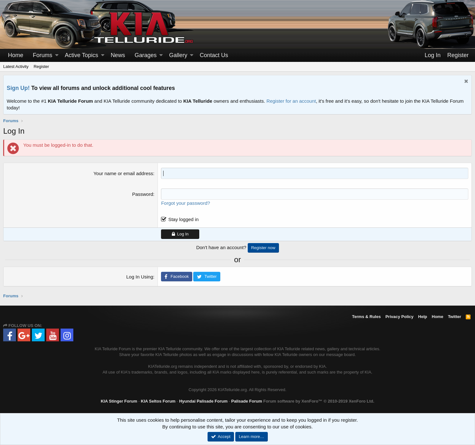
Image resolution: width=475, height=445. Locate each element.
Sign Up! (18, 88)
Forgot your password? (185, 203)
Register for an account (291, 101)
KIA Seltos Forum (158, 401)
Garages (146, 55)
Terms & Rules (366, 316)
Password (142, 194)
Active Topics (81, 55)
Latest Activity (15, 66)
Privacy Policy (399, 316)
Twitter (454, 316)
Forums (42, 55)
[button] (57, 55)
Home (15, 55)
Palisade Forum (246, 401)
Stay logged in (183, 219)
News (118, 55)
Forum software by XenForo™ (318, 401)
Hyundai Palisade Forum (203, 401)
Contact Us (214, 55)
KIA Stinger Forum (119, 401)
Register (41, 66)
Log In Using (139, 276)
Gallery (178, 55)
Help (422, 316)
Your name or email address (123, 173)
